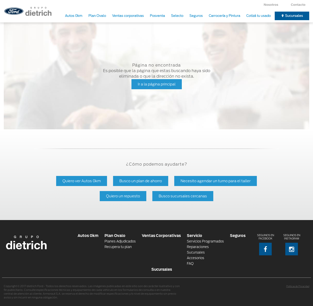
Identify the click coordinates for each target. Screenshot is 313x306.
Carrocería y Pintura (224, 16)
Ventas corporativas (128, 16)
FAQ (190, 263)
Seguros (196, 16)
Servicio (194, 235)
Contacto (298, 5)
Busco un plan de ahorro (140, 181)
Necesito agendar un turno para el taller (216, 181)
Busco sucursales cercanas (183, 196)
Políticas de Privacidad (297, 286)
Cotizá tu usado (258, 16)
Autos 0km (73, 16)
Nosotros (271, 5)
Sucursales (294, 16)
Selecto (177, 16)
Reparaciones (198, 247)
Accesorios (195, 258)
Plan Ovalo (97, 16)
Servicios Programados (205, 241)
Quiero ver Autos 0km (81, 181)
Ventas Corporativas (161, 235)
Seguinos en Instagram (291, 244)
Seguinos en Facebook (265, 244)
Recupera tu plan (118, 247)
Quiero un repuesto (123, 196)
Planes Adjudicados (120, 241)
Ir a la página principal (157, 84)
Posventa (157, 16)
